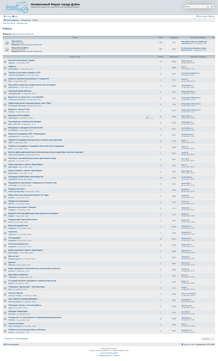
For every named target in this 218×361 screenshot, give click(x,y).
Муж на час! (13, 256)
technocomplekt (14, 302)
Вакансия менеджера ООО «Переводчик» (27, 134)
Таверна (11, 210)
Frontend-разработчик (18, 244)
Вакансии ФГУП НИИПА (19, 115)
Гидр (183, 287)
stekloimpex (186, 122)
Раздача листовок (16, 189)
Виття (183, 275)
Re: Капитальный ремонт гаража (193, 48)
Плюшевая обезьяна (17, 99)
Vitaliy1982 (12, 179)
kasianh (11, 198)
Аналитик (12, 232)
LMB (10, 142)
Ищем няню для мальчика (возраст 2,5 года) (28, 195)
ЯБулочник (185, 50)
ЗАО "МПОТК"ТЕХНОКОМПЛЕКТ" (23, 299)
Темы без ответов (9, 23)
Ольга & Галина (15, 296)
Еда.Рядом (13, 167)
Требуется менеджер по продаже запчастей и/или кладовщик (36, 146)
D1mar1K (185, 300)
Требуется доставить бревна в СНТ (24, 73)
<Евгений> (12, 277)
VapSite (11, 63)
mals (10, 308)
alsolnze (184, 220)
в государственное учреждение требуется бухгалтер (32, 281)
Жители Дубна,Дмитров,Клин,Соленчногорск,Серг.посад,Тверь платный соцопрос (46, 152)
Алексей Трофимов (16, 75)
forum (115, 348)
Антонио (11, 314)
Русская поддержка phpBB (108, 353)
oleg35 (11, 216)
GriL (10, 81)
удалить (12, 262)
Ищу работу (17, 41)
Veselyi (11, 112)
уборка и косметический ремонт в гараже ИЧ (28, 79)
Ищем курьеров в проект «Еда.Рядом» (25, 164)
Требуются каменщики (18, 201)
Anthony (184, 257)
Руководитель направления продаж (24, 121)
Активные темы (22, 23)
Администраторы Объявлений (23, 34)
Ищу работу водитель (18, 274)
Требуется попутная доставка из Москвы (27, 330)
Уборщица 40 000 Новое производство (25, 177)
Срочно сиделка (15, 293)
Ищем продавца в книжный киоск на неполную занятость (34, 268)
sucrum (11, 271)
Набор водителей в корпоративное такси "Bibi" (29, 103)
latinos (11, 283)
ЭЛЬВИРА (185, 318)
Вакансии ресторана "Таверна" (22, 207)
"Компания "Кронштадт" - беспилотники (26, 287)
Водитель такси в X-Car (19, 109)
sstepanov (12, 228)
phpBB (104, 350)
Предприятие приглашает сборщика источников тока (32, 183)
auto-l (10, 149)
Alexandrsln (186, 43)
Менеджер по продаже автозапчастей (25, 128)
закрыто (12, 66)
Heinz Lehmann (14, 326)
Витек (183, 79)
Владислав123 (14, 259)
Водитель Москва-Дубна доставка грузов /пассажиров (33, 213)
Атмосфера (13, 69)
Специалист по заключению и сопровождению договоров (34, 317)
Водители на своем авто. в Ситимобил (26, 97)
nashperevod (13, 136)
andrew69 (12, 185)
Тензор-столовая (16, 323)
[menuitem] (15, 16)
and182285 (185, 177)
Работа (7, 28)
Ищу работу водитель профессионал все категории (31, 85)
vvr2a (10, 222)
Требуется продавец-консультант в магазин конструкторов (35, 140)
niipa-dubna (13, 118)
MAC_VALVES (14, 124)
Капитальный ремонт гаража (21, 60)
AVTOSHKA (13, 130)
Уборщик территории (18, 311)
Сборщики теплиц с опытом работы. (25, 305)
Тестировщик (14, 238)
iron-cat (11, 161)
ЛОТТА (11, 204)
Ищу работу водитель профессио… (194, 41)
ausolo (184, 153)
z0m (183, 324)
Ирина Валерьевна (16, 191)
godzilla (184, 189)
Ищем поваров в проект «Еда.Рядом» (25, 170)
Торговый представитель (20, 91)
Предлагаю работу (20, 48)
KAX (183, 67)
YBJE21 (11, 320)
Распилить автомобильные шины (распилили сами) (32, 158)
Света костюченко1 (16, 155)
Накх (183, 165)
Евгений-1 (185, 251)
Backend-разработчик (18, 226)
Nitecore (11, 265)
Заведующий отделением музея (22, 219)
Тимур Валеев (14, 93)
